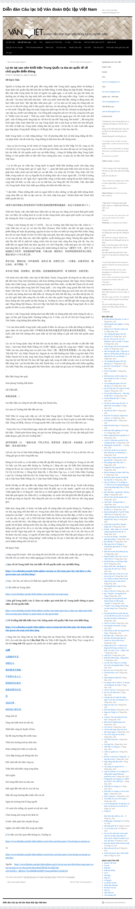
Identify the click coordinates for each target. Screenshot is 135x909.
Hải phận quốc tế (110, 826)
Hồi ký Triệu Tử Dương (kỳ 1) (82, 62)
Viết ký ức (107, 655)
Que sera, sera (109, 670)
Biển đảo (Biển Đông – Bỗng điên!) (116, 658)
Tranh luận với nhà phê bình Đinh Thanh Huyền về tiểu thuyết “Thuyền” (115, 601)
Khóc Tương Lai (109, 796)
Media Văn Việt (75, 47)
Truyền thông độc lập (111, 398)
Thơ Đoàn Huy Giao (111, 673)
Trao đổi (87, 47)
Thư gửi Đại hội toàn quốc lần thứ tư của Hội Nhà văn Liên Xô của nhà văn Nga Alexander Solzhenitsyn (116, 615)
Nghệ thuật (111, 42)
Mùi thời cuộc (109, 636)
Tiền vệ (107, 890)
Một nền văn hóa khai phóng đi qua (116, 551)
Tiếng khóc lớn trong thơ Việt (114, 467)
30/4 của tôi (108, 727)
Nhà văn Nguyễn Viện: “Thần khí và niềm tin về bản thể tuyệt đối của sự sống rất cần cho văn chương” (116, 353)
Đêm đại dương (109, 710)
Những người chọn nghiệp (113, 324)
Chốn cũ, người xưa (111, 752)
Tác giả (9, 53)
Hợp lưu (107, 878)
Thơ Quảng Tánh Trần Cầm (113, 462)
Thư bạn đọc (61, 47)
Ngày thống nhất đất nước (113, 762)
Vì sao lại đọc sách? (111, 828)
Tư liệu (68, 42)
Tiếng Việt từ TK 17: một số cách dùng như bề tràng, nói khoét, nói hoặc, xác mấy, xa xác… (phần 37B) (116, 647)
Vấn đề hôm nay (23, 42)
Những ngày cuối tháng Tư (113, 821)
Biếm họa (49, 47)
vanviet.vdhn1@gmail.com (111, 111)
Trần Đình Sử (109, 893)
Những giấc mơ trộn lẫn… (113, 445)
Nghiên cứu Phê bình (53, 42)
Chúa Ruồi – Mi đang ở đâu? (114, 502)
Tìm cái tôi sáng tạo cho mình (114, 734)
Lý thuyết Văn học (110, 883)
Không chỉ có (116, 329)
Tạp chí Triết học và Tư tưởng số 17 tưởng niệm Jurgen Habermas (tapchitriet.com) (116, 774)
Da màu (106, 865)
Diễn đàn (107, 868)
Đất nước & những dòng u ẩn (114, 722)
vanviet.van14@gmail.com (111, 82)
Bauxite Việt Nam (110, 863)
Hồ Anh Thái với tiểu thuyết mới (115, 497)
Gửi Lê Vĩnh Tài (109, 690)
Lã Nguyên (108, 880)
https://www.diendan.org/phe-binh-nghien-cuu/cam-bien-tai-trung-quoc (37, 594)
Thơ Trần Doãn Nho (111, 739)
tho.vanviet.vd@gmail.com (111, 92)
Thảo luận (77, 42)
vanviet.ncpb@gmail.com (110, 102)
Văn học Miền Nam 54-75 (94, 42)
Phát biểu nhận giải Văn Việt (117, 47)
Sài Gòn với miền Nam (112, 692)
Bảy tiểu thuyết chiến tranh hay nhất (116, 843)
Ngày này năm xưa (110, 705)
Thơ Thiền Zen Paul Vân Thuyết (115, 799)
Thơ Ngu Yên (108, 744)
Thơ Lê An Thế (109, 623)
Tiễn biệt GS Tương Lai (112, 786)
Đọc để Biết (108, 542)
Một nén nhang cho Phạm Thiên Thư (116, 472)
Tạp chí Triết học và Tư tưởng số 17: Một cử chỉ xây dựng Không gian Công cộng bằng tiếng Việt (116, 484)
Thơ (40, 42)
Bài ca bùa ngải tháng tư (16, 62)
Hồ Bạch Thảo (50, 877)
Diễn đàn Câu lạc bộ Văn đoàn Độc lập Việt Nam (50, 9)
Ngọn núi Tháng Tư (111, 712)
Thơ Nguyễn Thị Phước (112, 626)
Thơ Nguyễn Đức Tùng (112, 586)
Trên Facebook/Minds (34, 47)
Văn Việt (33, 75)
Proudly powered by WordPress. (115, 903)
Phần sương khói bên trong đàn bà (115, 435)
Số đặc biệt (10, 42)
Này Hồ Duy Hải (110, 411)
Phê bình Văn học (110, 888)
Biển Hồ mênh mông (111, 425)
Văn (35, 42)
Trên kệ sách (98, 47)
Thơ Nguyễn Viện (110, 420)
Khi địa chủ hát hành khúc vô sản (115, 319)
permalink (71, 877)
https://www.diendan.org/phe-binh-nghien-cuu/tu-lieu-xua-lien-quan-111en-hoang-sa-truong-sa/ (48, 841)
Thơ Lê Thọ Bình (110, 371)
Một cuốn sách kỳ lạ (111, 848)
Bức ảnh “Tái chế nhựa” (112, 366)
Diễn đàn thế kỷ (109, 870)
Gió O (106, 873)
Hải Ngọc (107, 875)
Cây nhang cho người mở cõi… (114, 767)
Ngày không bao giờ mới (112, 678)
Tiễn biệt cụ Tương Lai (112, 747)
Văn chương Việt (110, 895)
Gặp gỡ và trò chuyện (14, 47)
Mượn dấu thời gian (111, 885)
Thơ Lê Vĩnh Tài (109, 591)
